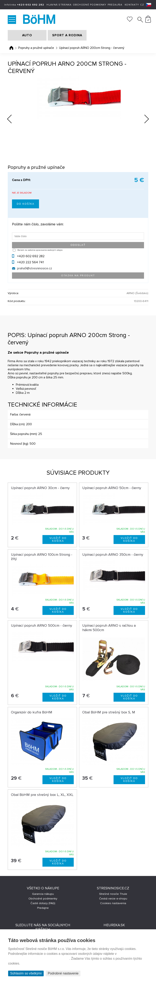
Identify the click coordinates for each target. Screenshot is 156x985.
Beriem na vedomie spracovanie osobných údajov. (40, 250)
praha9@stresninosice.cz (34, 268)
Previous (13, 118)
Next (143, 120)
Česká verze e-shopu (113, 898)
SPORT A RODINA (67, 35)
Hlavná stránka (59, 4)
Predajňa (115, 4)
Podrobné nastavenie (63, 973)
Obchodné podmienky (89, 4)
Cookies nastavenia (113, 903)
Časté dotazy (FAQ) (42, 903)
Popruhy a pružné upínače (36, 48)
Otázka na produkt (78, 275)
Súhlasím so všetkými (26, 973)
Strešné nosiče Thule (113, 894)
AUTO (27, 35)
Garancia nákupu (43, 894)
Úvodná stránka (11, 48)
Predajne (43, 908)
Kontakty (132, 4)
